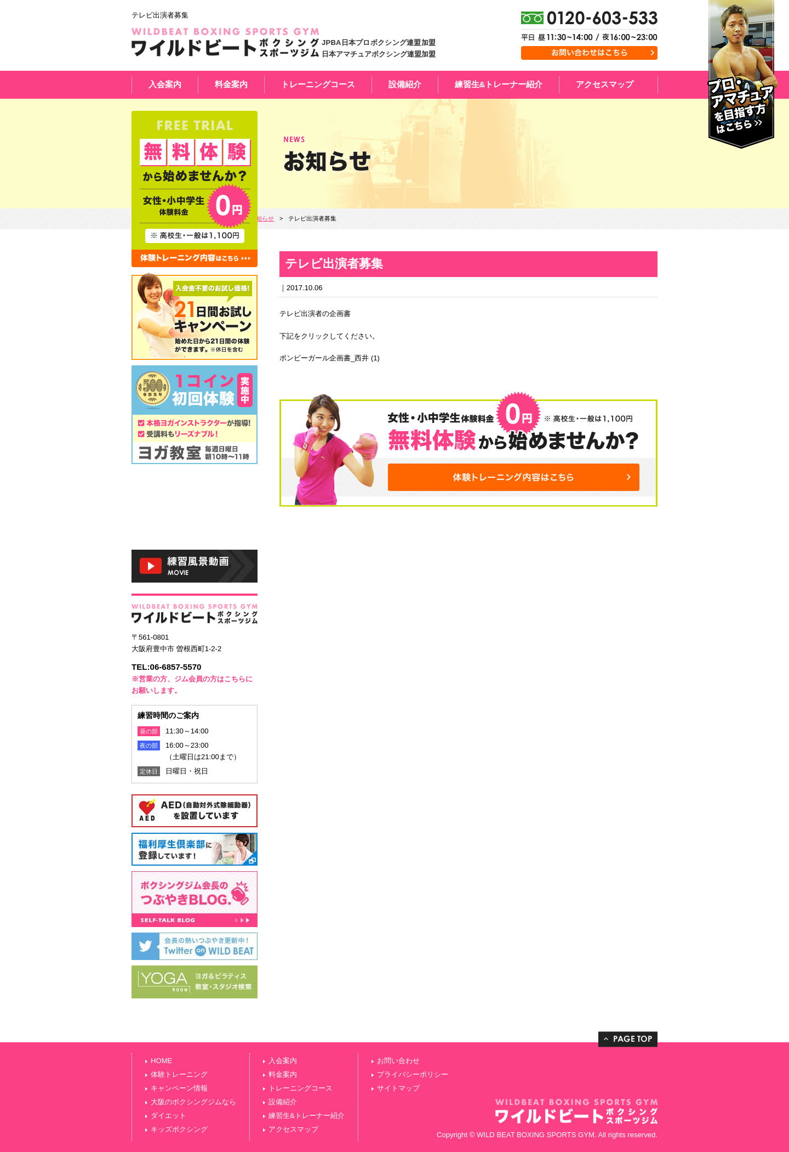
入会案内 (164, 84)
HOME (161, 1061)
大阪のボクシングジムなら (193, 1102)
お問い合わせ (398, 1061)
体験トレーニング (179, 1074)
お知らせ (262, 218)
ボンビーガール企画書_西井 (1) (329, 358)
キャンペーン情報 (179, 1088)
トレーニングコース (318, 84)
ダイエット (168, 1115)
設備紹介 (404, 84)
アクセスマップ (604, 84)
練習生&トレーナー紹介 (499, 84)
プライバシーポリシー (412, 1074)
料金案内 (231, 84)
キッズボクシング (179, 1129)
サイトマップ (398, 1088)
